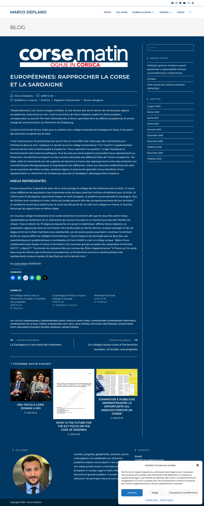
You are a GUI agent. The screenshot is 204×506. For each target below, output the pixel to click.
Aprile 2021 (153, 118)
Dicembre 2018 (155, 135)
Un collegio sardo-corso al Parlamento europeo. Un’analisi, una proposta (28, 298)
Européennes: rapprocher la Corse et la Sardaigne (168, 26)
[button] (197, 465)
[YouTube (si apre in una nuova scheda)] (184, 3)
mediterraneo (110, 324)
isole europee (82, 324)
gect (65, 324)
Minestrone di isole (104, 295)
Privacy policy (166, 500)
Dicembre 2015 (155, 153)
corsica (43, 324)
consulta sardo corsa (78, 321)
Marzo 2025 (153, 112)
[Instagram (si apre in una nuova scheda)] (176, 3)
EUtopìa (151, 79)
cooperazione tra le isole (24, 324)
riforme (45, 327)
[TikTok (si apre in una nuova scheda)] (192, 3)
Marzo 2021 (153, 123)
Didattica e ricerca (25, 100)
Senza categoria (93, 100)
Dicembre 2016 (155, 141)
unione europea (70, 327)
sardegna (55, 327)
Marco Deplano (28, 12)
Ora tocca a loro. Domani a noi (30, 406)
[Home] (118, 26)
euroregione (55, 324)
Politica (45, 100)
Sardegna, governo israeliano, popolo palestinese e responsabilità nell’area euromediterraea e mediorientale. (166, 69)
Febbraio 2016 (154, 147)
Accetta (132, 492)
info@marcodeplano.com (149, 459)
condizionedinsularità (53, 321)
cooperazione (98, 321)
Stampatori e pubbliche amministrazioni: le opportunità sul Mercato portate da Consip (117, 406)
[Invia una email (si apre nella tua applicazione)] (189, 3)
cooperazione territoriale (121, 321)
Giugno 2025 (154, 106)
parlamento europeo (28, 327)
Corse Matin (21, 263)
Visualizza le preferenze (183, 492)
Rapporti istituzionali (67, 100)
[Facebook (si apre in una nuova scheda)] (172, 3)
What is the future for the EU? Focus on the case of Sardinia (74, 426)
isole (71, 324)
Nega (155, 492)
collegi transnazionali (27, 321)
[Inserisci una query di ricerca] (170, 47)
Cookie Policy (152, 500)
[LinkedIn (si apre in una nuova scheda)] (180, 3)
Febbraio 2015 (154, 158)
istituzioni (96, 324)
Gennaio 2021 (154, 129)
